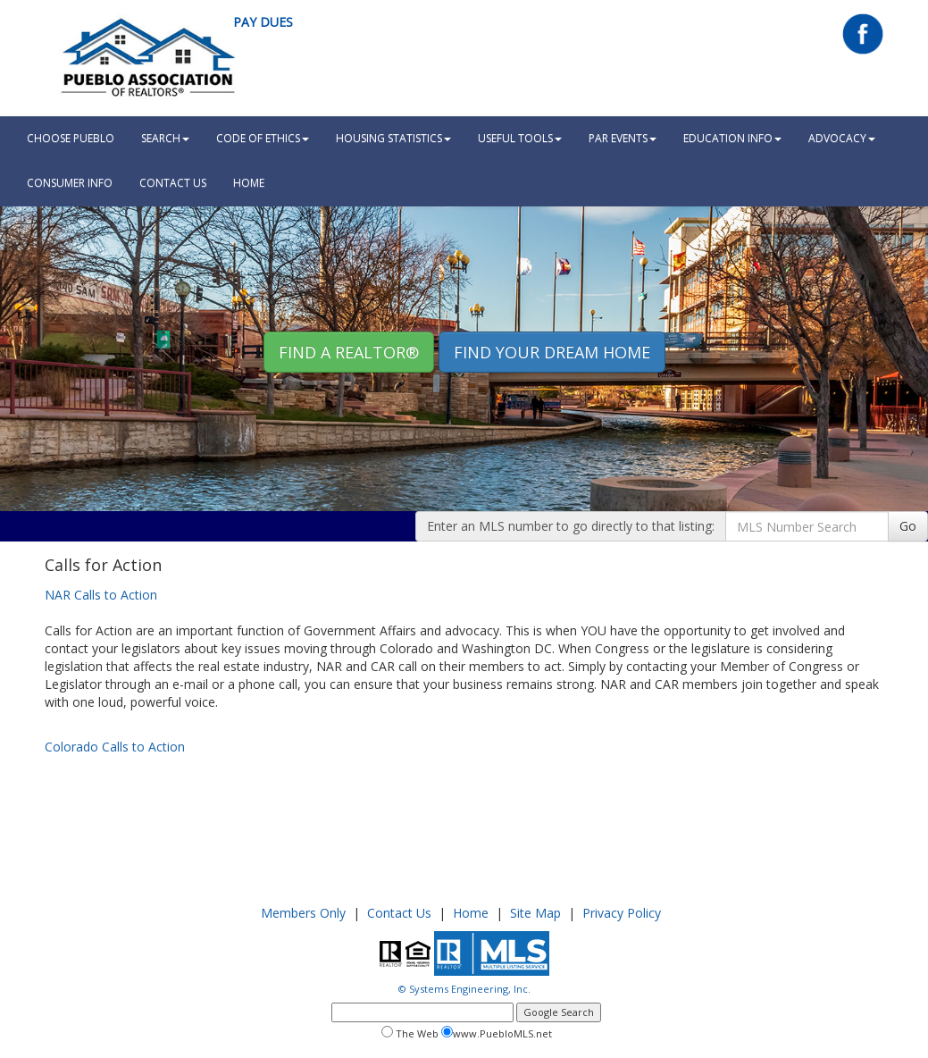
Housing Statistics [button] (393, 138)
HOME (248, 182)
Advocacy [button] (841, 138)
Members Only (303, 912)
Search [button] (165, 138)
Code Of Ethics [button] (262, 138)
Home (471, 912)
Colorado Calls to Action (115, 746)
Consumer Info (70, 182)
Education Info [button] (732, 138)
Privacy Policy (621, 912)
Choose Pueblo (70, 138)
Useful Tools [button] (520, 138)
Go (907, 525)
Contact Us (172, 182)
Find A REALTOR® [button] (349, 352)
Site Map (535, 912)
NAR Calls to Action (101, 594)
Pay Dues (263, 21)
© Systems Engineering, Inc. (464, 988)
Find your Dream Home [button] (552, 352)
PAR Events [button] (622, 138)
